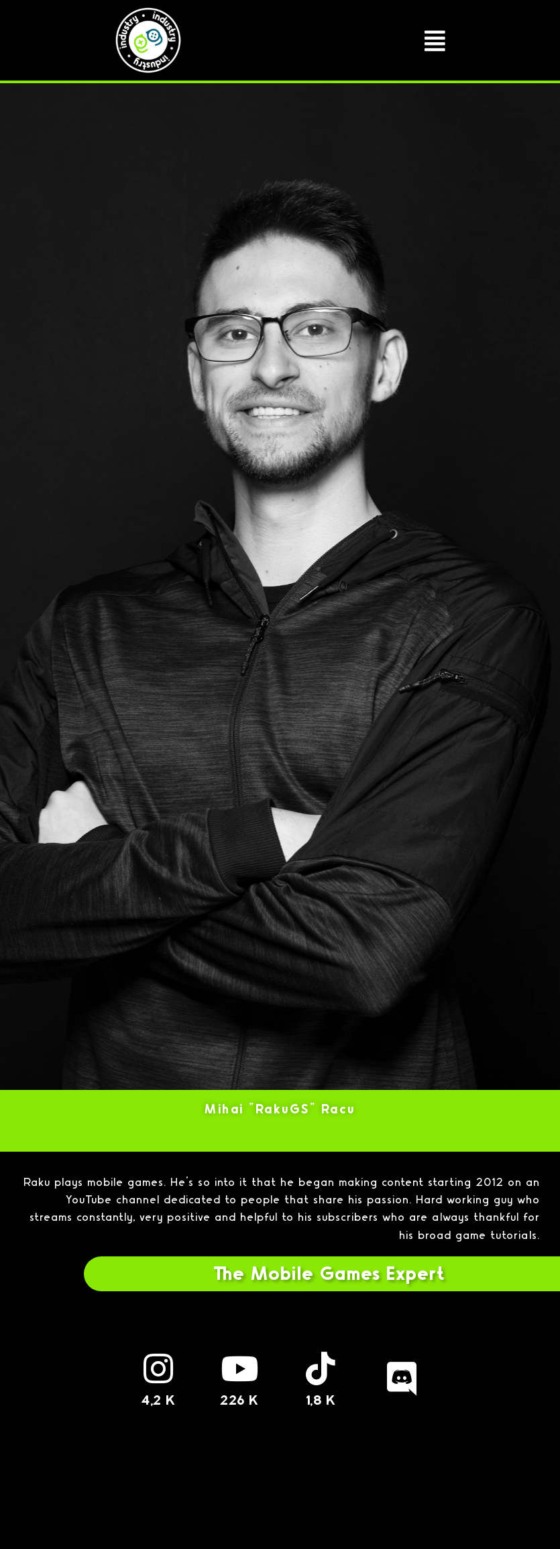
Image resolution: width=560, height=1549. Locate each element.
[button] (435, 40)
